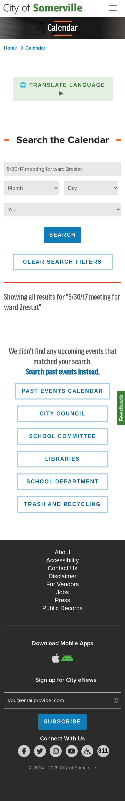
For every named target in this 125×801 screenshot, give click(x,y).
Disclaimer (62, 576)
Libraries (62, 459)
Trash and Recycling (62, 504)
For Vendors (62, 584)
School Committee (62, 436)
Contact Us (62, 568)
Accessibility (62, 560)
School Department (62, 481)
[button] (63, 89)
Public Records (62, 608)
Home (10, 48)
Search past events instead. (63, 372)
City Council (62, 413)
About (62, 552)
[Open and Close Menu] (113, 8)
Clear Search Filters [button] (62, 262)
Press (62, 600)
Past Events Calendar (62, 391)
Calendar (35, 48)
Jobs (62, 592)
